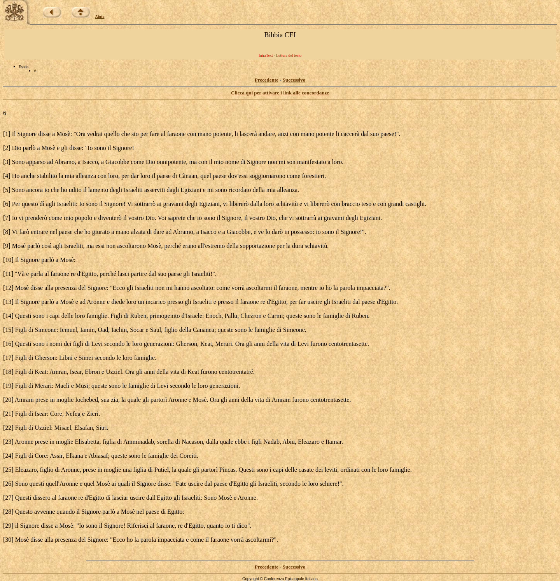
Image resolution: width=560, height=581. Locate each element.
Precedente (266, 80)
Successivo (294, 80)
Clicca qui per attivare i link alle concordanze (280, 93)
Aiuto (100, 16)
